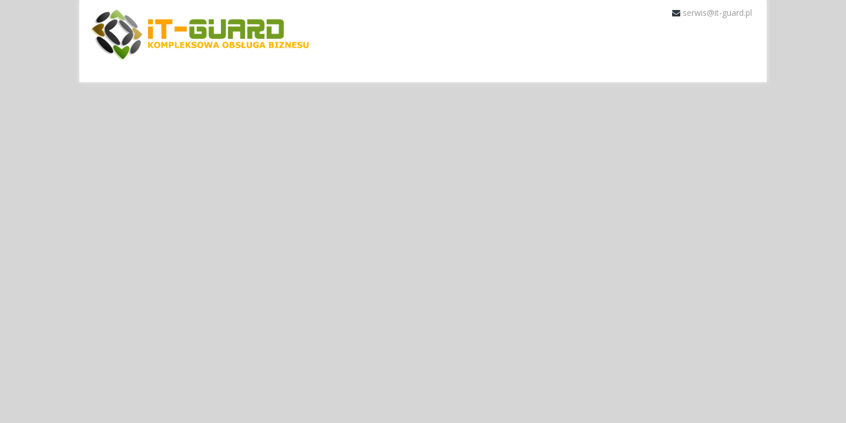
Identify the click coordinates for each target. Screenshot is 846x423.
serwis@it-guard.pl (717, 12)
